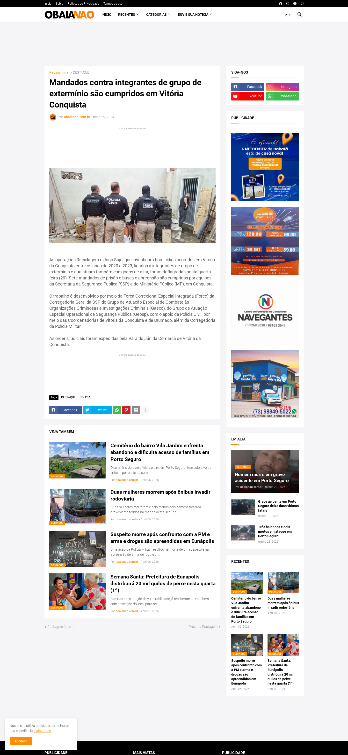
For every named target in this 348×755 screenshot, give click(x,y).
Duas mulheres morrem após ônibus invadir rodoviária (160, 495)
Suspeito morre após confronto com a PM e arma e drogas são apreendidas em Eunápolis (162, 538)
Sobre (59, 3)
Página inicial (59, 72)
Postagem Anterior (61, 627)
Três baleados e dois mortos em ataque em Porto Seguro (275, 531)
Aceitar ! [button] (20, 741)
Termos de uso (113, 3)
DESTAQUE (81, 72)
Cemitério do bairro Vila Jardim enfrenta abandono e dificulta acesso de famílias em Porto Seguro (159, 452)
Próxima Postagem (203, 627)
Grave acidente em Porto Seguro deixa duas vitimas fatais (278, 506)
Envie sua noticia (193, 14)
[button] (288, 14)
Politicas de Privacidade (83, 3)
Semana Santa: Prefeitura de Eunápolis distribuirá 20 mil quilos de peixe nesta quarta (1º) (163, 583)
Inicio (47, 3)
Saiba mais (42, 731)
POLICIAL (86, 397)
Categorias (156, 14)
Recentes (126, 14)
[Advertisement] (174, 44)
